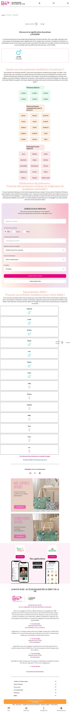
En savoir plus (36, 624)
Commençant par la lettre (11, 237)
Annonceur (18, 704)
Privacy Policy (54, 704)
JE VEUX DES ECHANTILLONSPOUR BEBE (35, 701)
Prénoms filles (28, 460)
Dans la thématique (9, 256)
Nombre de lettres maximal (12, 246)
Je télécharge (20, 556)
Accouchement (18, 690)
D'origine (6, 265)
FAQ (14, 704)
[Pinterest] (39, 473)
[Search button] (68, 3)
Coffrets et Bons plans (21, 681)
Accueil (3, 15)
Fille (8, 231)
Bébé (15, 695)
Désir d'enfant (18, 684)
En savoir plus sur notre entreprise (35, 671)
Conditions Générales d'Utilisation (31, 704)
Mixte (28, 231)
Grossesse (17, 687)
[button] (9, 708)
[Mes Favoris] (53, 3)
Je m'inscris (19, 507)
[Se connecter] (39, 3)
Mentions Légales (45, 704)
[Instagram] (30, 473)
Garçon (18, 231)
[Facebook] (35, 473)
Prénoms (16, 692)
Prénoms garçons (41, 460)
